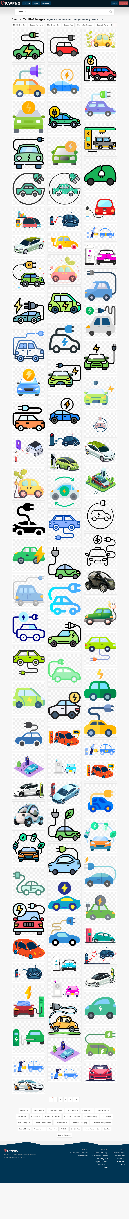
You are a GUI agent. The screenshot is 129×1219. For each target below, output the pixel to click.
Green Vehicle (39, 1129)
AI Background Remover (79, 1153)
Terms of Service (119, 1153)
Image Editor (83, 1156)
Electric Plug (75, 1129)
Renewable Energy (55, 1110)
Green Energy (87, 1110)
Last (76, 1100)
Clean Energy (107, 1116)
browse (27, 3)
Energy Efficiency (64, 1135)
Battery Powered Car (91, 1129)
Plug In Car (53, 1129)
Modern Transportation (43, 1123)
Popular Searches (102, 1162)
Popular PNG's (103, 1165)
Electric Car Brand (36, 25)
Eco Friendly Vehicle (52, 1116)
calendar (45, 3)
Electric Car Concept (84, 25)
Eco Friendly (21, 1116)
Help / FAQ (121, 1159)
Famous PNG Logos (101, 1153)
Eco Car (107, 1129)
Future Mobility (24, 1129)
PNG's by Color (102, 1159)
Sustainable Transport (72, 1116)
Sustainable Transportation (101, 1123)
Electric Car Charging (79, 1123)
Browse (105, 1168)
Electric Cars (68, 25)
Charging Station (103, 1110)
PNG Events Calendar (100, 1156)
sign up (124, 3)
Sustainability (36, 1116)
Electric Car (24, 1110)
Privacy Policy (120, 1156)
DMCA (123, 1165)
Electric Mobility (72, 1110)
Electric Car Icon (61, 1123)
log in (114, 3)
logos (36, 3)
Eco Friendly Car (24, 1123)
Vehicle (64, 1129)
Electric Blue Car (19, 25)
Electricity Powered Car (105, 25)
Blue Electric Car (53, 25)
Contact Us (121, 1162)
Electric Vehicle (38, 1110)
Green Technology (90, 1116)
